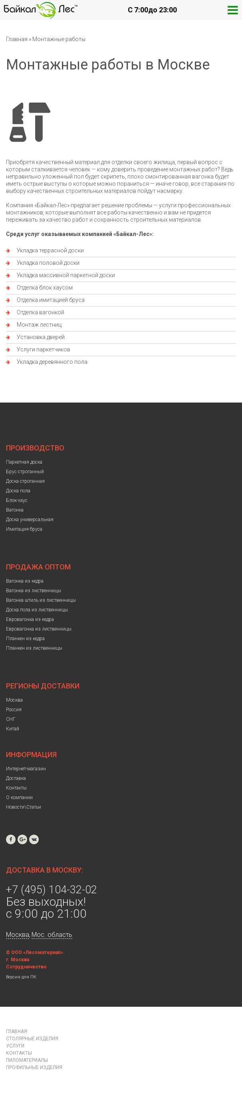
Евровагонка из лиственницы (38, 629)
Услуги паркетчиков (43, 349)
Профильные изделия (34, 1067)
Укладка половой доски (48, 263)
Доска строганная (25, 481)
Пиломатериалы (27, 1060)
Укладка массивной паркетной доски (66, 275)
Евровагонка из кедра (30, 619)
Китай (12, 729)
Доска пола (18, 491)
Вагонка (15, 510)
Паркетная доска (24, 462)
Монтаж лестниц (39, 324)
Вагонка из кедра (25, 581)
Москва (14, 700)
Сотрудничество (26, 967)
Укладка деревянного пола (52, 362)
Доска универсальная (30, 519)
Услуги (15, 1046)
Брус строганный (25, 471)
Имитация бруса (24, 529)
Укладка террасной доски (50, 250)
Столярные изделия (32, 1038)
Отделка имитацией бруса (51, 300)
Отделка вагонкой (40, 312)
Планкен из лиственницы (34, 648)
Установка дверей (41, 337)
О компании (19, 797)
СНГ (11, 719)
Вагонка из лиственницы (33, 590)
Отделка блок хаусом (45, 287)
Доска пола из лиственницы (37, 610)
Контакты (16, 788)
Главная (17, 39)
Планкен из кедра (25, 638)
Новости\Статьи (23, 807)
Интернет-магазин (26, 769)
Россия (14, 709)
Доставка (16, 778)
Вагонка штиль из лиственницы (41, 600)
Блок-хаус (17, 500)
